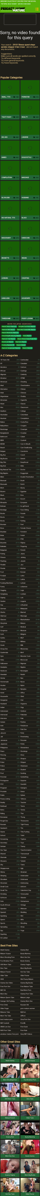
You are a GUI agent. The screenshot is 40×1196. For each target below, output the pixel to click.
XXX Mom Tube (5, 965)
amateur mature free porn (9, 1034)
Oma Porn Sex (25, 1019)
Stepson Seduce (21, 345)
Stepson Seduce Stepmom (9, 326)
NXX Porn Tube (5, 1030)
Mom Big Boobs (26, 968)
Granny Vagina (25, 965)
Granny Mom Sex (26, 1001)
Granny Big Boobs (26, 983)
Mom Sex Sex (25, 957)
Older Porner (24, 975)
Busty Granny (25, 961)
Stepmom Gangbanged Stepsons (11, 348)
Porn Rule (23, 1030)
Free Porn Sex (5, 986)
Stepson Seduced (27, 348)
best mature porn (6, 1019)
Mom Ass (3, 994)
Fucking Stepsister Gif (8, 345)
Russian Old (24, 1005)
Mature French (5, 972)
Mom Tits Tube (5, 1016)
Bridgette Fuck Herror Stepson (27, 326)
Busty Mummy (25, 954)
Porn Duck (24, 1027)
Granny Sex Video (6, 983)
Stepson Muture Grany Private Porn (26, 339)
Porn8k (22, 1023)
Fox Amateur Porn (6, 961)
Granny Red (24, 950)
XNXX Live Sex (5, 1027)
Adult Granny (12, 4)
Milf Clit (3, 990)
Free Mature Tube (26, 986)
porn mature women (27, 1008)
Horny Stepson (27, 335)
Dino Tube (3, 968)
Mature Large (25, 997)
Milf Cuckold (4, 1023)
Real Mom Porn (25, 990)
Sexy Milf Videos (26, 1034)
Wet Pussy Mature (26, 979)
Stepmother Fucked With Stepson (26, 329)
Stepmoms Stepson (21, 342)
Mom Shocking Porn (7, 957)
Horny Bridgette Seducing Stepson (11, 335)
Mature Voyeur (5, 954)
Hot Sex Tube (25, 972)
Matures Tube (5, 1012)
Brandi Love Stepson (7, 342)
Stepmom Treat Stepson (8, 339)
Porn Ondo (4, 1005)
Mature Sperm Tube (7, 997)
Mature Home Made (24, 4)
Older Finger (4, 1008)
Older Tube (4, 975)
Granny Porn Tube (26, 994)
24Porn (22, 1016)
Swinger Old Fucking (7, 1001)
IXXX (2, 979)
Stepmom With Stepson (8, 329)
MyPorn (23, 1012)
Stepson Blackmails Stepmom (10, 332)
